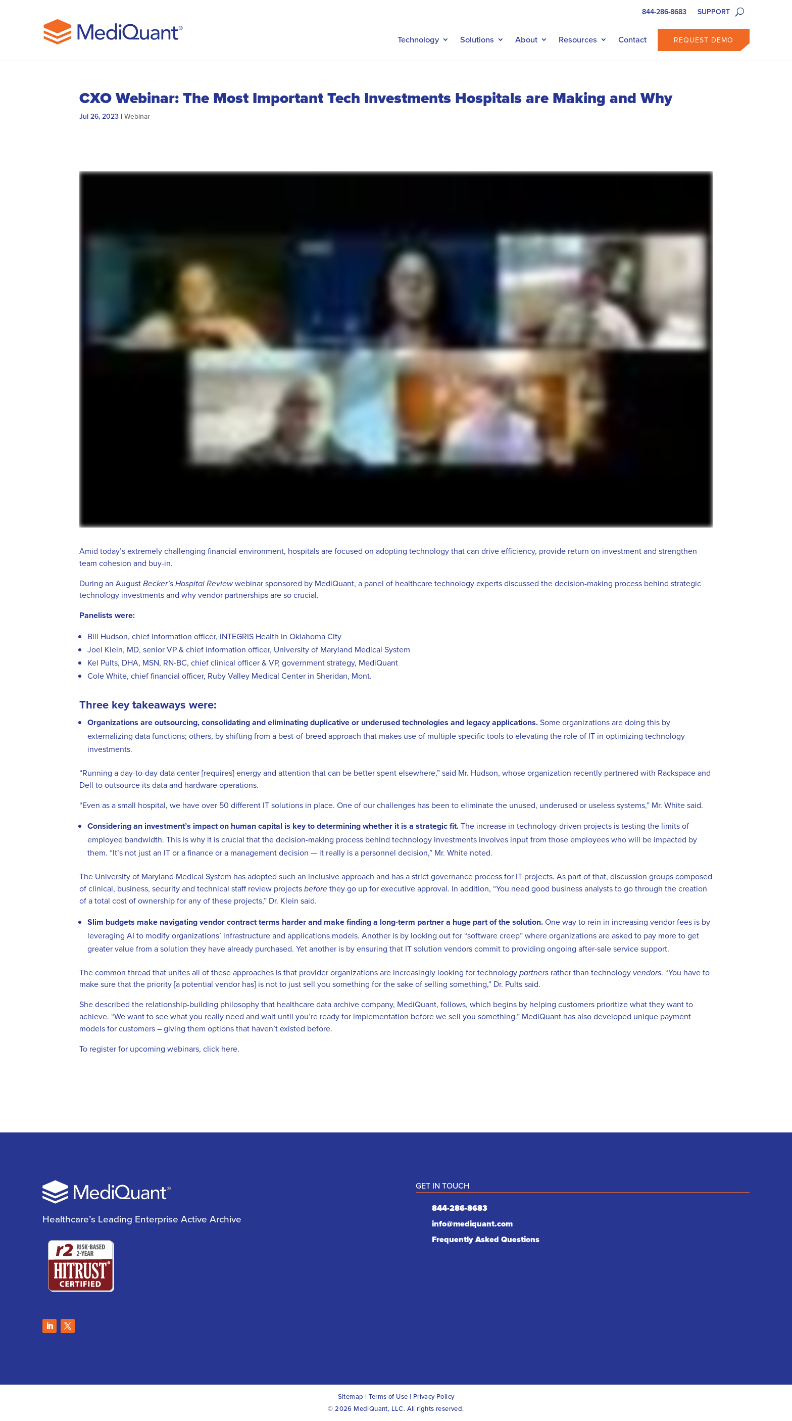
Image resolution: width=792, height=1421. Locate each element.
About (526, 39)
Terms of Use (388, 1396)
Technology (418, 39)
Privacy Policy (434, 1396)
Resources (578, 39)
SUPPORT (714, 12)
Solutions (477, 39)
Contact (632, 39)
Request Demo (703, 40)
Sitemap (351, 1396)
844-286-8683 (664, 12)
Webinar (137, 116)
